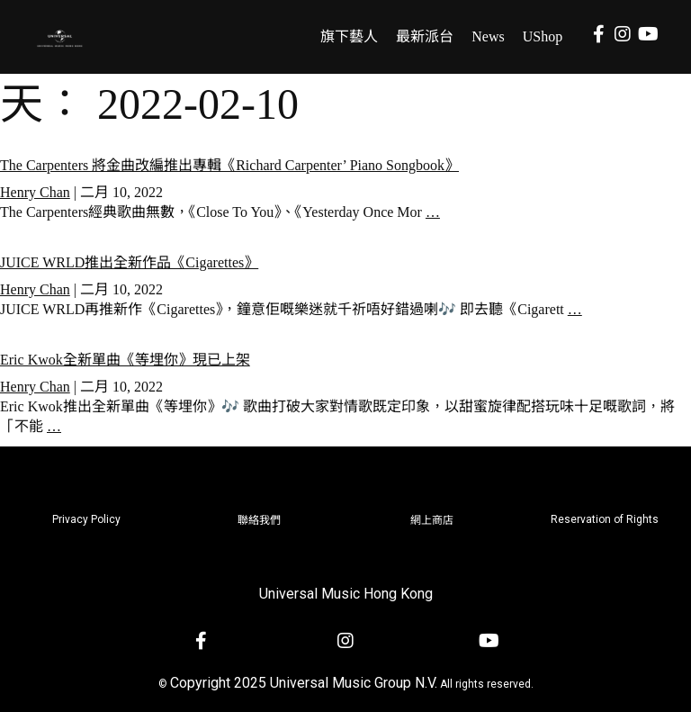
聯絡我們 (259, 520)
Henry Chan (35, 192)
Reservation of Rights (605, 519)
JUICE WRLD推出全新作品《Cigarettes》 (129, 262)
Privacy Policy (86, 519)
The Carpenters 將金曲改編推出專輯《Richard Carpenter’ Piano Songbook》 (229, 165)
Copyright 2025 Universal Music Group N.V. (303, 682)
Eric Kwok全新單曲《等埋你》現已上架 (125, 359)
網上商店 (431, 520)
